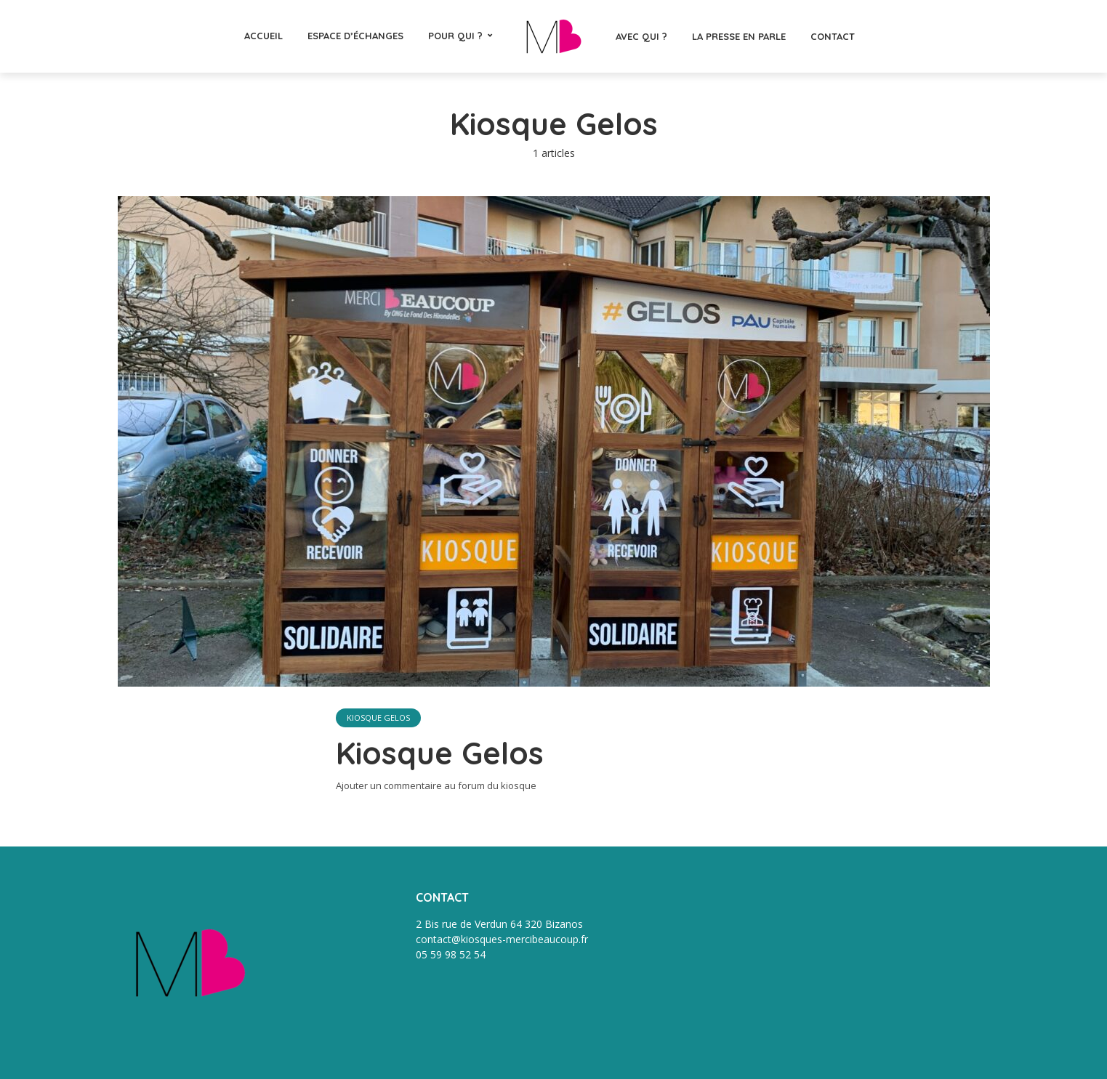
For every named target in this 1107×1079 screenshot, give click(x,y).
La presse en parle (739, 36)
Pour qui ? (455, 35)
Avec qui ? (641, 36)
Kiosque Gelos (378, 717)
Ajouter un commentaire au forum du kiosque (436, 785)
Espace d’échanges (355, 35)
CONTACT (832, 36)
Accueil (263, 35)
